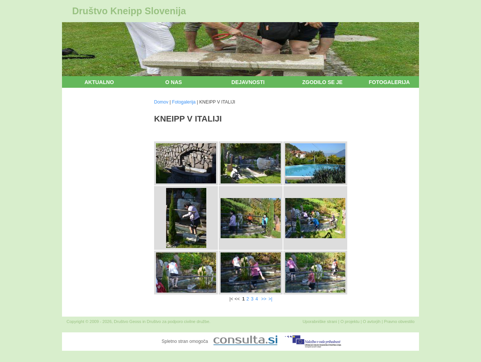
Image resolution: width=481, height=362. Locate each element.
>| (270, 299)
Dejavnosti (248, 82)
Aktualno (99, 82)
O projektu (350, 321)
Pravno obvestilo (399, 321)
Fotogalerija (389, 82)
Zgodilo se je (322, 82)
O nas (173, 82)
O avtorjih (372, 321)
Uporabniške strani (320, 321)
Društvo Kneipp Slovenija (129, 11)
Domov (161, 102)
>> (263, 299)
